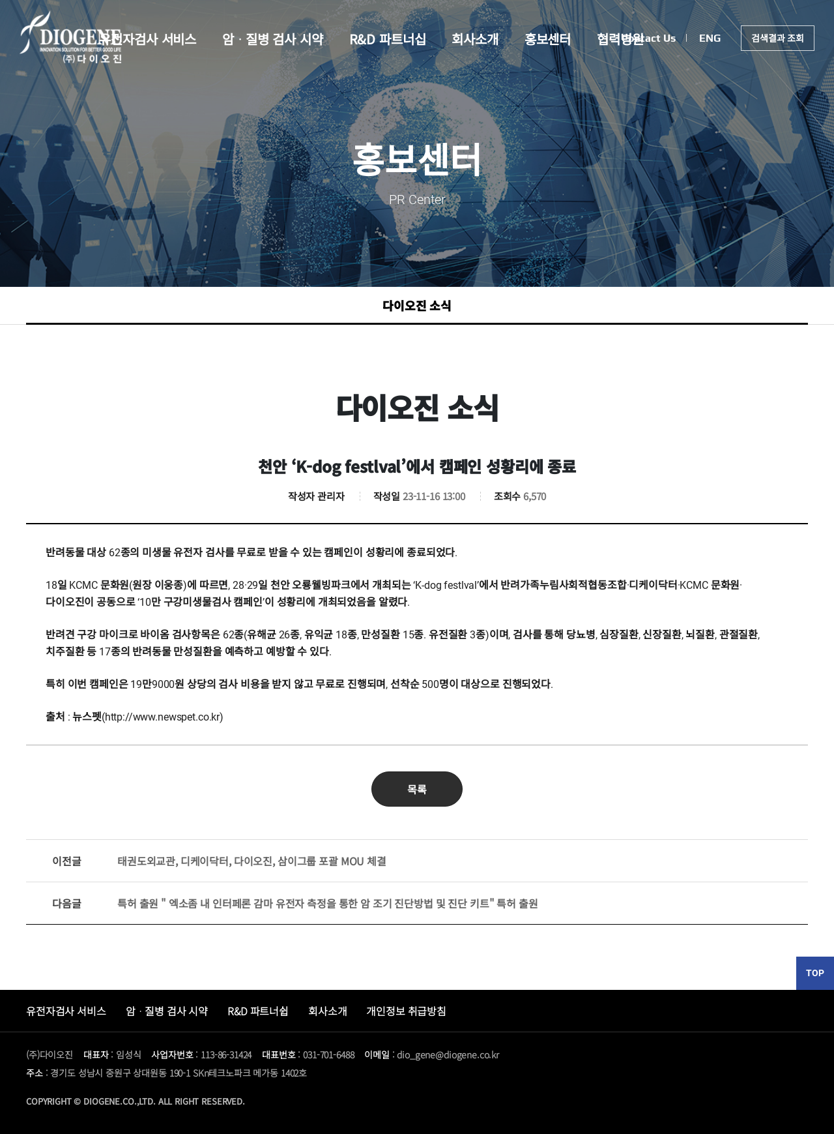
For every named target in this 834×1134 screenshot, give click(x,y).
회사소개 (475, 38)
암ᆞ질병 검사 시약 (272, 38)
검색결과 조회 (777, 37)
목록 (417, 789)
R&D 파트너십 (387, 38)
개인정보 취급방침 (406, 1011)
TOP (815, 973)
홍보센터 (548, 38)
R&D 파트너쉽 (258, 1011)
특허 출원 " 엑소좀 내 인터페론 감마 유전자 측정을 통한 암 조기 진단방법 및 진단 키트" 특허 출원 (295, 903)
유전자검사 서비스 (147, 38)
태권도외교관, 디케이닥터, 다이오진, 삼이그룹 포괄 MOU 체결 (219, 861)
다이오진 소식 (417, 305)
